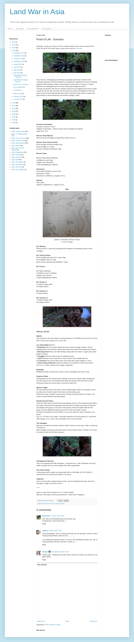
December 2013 (19, 53)
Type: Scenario (60, 503)
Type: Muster (16, 145)
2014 (14, 47)
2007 (14, 117)
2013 (14, 50)
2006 (14, 120)
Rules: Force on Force (48, 503)
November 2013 (19, 56)
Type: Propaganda (17, 152)
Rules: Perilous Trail (18, 140)
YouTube (79, 48)
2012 (14, 103)
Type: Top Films (17, 167)
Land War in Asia (37, 12)
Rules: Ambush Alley (18, 131)
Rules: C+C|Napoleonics (19, 134)
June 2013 (17, 67)
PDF (61, 492)
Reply (44, 524)
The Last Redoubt (19, 87)
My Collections (33, 29)
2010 (14, 108)
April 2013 (17, 73)
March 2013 (18, 93)
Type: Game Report (18, 143)
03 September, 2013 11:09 (59, 552)
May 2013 (17, 70)
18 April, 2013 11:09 (55, 530)
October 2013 (18, 58)
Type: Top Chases (17, 164)
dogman (45, 530)
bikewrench (46, 516)
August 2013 (18, 64)
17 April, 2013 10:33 (57, 516)
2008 (14, 114)
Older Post (93, 621)
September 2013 (19, 61)
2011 (14, 106)
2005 (14, 122)
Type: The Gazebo (18, 162)
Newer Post (41, 621)
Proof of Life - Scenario (20, 84)
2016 (14, 42)
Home (10, 29)
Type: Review (16, 155)
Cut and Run (17, 90)
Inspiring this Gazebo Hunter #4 (20, 76)
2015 (14, 45)
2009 (14, 111)
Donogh (45, 552)
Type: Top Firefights (18, 169)
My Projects (46, 29)
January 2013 (18, 99)
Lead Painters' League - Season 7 (21, 80)
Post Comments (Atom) (52, 625)
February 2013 (19, 96)
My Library (20, 29)
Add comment (42, 565)
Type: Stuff (15, 159)
